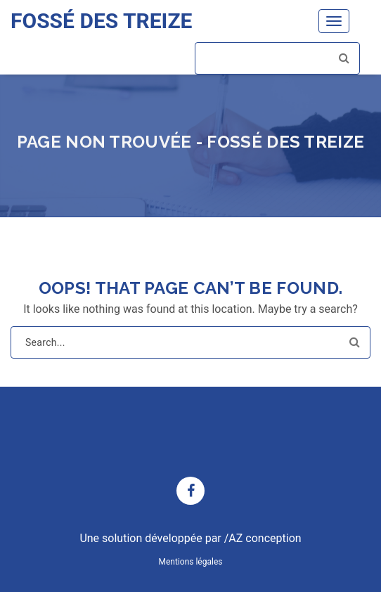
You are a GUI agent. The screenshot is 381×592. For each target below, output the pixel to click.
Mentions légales (191, 562)
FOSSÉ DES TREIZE (101, 20)
